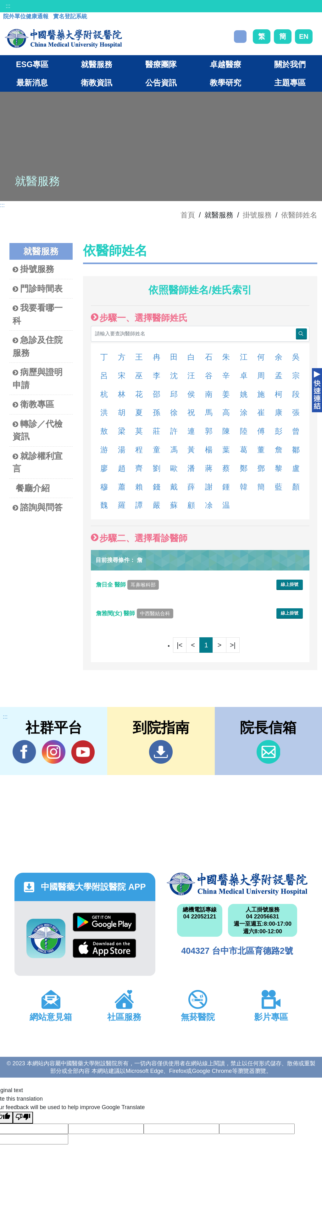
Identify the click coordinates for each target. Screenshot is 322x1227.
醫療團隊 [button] (161, 64)
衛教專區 (33, 404)
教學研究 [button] (225, 82)
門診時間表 (38, 289)
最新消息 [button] (32, 82)
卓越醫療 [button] (225, 64)
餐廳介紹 (33, 488)
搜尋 (240, 36)
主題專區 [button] (290, 82)
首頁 (187, 215)
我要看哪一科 (38, 314)
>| (233, 645)
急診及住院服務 (38, 346)
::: (8, 6)
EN (303, 36)
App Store (104, 948)
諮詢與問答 (38, 507)
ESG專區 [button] (32, 64)
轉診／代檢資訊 (38, 430)
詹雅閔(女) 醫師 (134, 613)
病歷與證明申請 (38, 378)
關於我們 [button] (290, 64)
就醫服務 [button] (96, 64)
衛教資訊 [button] (96, 82)
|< (179, 645)
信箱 (268, 752)
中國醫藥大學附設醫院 (237, 884)
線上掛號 (289, 584)
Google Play (104, 922)
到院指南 (161, 752)
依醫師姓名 (299, 215)
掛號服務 (257, 215)
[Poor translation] (23, 1118)
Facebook (24, 751)
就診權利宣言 (38, 462)
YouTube (83, 751)
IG (53, 752)
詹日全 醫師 (127, 585)
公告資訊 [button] (161, 82)
